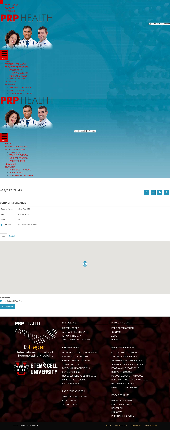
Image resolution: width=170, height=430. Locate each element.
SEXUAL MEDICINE (71, 364)
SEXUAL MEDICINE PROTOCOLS (127, 364)
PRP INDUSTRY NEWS (20, 87)
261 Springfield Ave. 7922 (11, 301)
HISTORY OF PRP (70, 328)
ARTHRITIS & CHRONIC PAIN (76, 360)
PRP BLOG (10, 11)
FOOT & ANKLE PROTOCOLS (125, 368)
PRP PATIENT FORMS (121, 400)
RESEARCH (10, 82)
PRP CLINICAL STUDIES (122, 404)
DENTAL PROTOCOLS (121, 372)
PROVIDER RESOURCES (16, 67)
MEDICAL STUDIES (18, 76)
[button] (159, 24)
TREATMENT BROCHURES (75, 397)
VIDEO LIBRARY (70, 400)
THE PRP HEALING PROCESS (76, 340)
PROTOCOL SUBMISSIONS (124, 387)
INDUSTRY (10, 85)
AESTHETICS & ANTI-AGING (75, 357)
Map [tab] (3, 236)
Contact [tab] (12, 236)
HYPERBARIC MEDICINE (74, 380)
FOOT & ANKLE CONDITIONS (76, 368)
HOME (8, 61)
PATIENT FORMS (17, 79)
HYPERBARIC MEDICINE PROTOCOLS (129, 380)
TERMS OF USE (136, 426)
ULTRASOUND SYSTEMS (21, 93)
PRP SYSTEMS (16, 90)
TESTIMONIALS (69, 404)
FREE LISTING (11, 5)
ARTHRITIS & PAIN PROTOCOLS (126, 360)
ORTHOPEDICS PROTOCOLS (125, 353)
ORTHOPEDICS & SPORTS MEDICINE (80, 353)
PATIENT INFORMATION (16, 64)
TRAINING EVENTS (18, 73)
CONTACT (9, 8)
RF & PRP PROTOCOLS (122, 383)
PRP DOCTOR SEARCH (122, 328)
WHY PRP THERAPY (71, 336)
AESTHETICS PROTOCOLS (124, 357)
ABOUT (114, 336)
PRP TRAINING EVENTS (122, 416)
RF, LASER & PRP (70, 383)
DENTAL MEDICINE (71, 372)
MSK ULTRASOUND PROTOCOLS (127, 376)
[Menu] (1, 2)
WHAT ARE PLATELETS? (73, 332)
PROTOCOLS (15, 70)
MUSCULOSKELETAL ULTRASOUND (79, 376)
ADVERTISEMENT (121, 426)
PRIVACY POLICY (151, 426)
